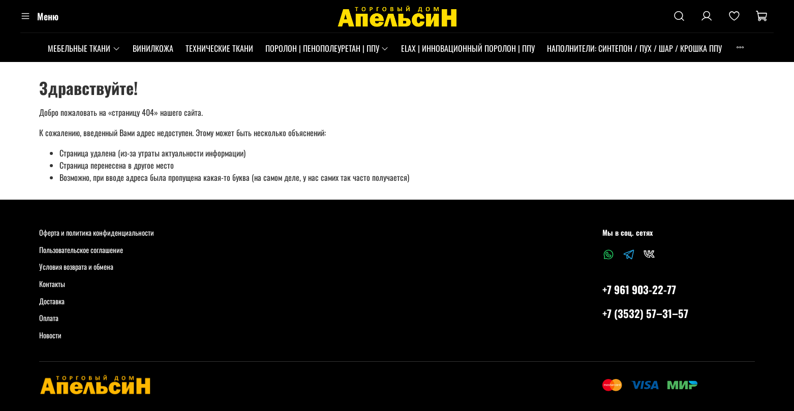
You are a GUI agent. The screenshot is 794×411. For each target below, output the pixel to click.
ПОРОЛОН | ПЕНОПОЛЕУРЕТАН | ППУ (327, 48)
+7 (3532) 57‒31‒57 (645, 313)
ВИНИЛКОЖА (153, 48)
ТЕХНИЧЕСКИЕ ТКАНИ (219, 48)
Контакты (52, 283)
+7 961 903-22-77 (639, 289)
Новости (50, 335)
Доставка (52, 301)
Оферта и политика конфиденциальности (96, 232)
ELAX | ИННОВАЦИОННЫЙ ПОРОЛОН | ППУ (468, 48)
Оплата (48, 317)
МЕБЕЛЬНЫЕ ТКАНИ (84, 48)
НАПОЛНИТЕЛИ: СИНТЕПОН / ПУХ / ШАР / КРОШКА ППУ (634, 48)
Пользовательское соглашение (81, 249)
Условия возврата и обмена (76, 266)
